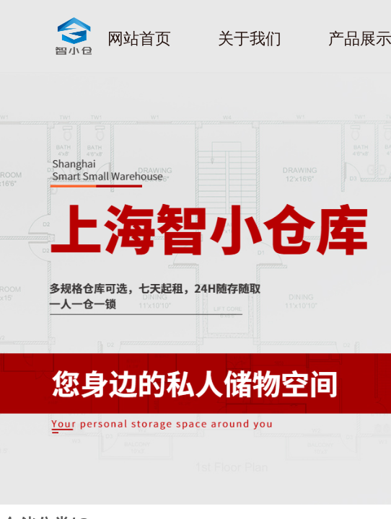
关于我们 (249, 39)
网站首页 (139, 39)
